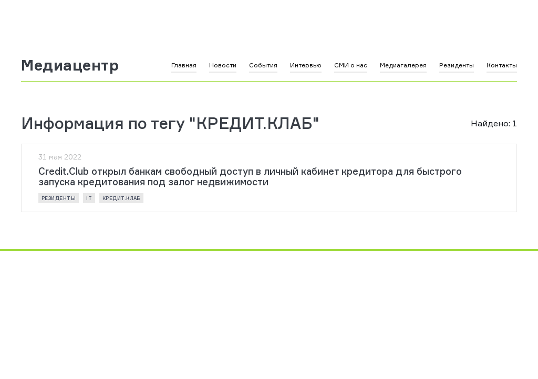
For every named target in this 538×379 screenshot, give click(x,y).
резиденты (59, 198)
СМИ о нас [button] (350, 65)
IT (89, 198)
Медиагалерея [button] (403, 65)
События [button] (263, 65)
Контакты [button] (502, 65)
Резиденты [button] (456, 65)
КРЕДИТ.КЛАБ (121, 198)
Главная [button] (183, 65)
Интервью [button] (306, 65)
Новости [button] (222, 65)
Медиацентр (70, 65)
